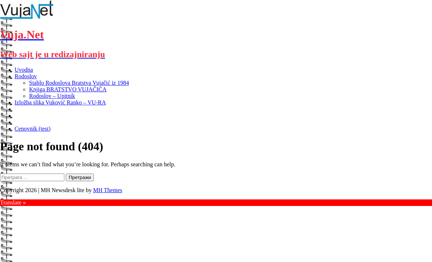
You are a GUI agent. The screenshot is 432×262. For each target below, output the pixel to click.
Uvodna (24, 70)
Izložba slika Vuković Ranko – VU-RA (60, 102)
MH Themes (107, 190)
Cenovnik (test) (33, 129)
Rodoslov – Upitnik (52, 96)
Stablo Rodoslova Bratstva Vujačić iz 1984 (79, 83)
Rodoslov (26, 76)
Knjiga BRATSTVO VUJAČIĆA (68, 89)
